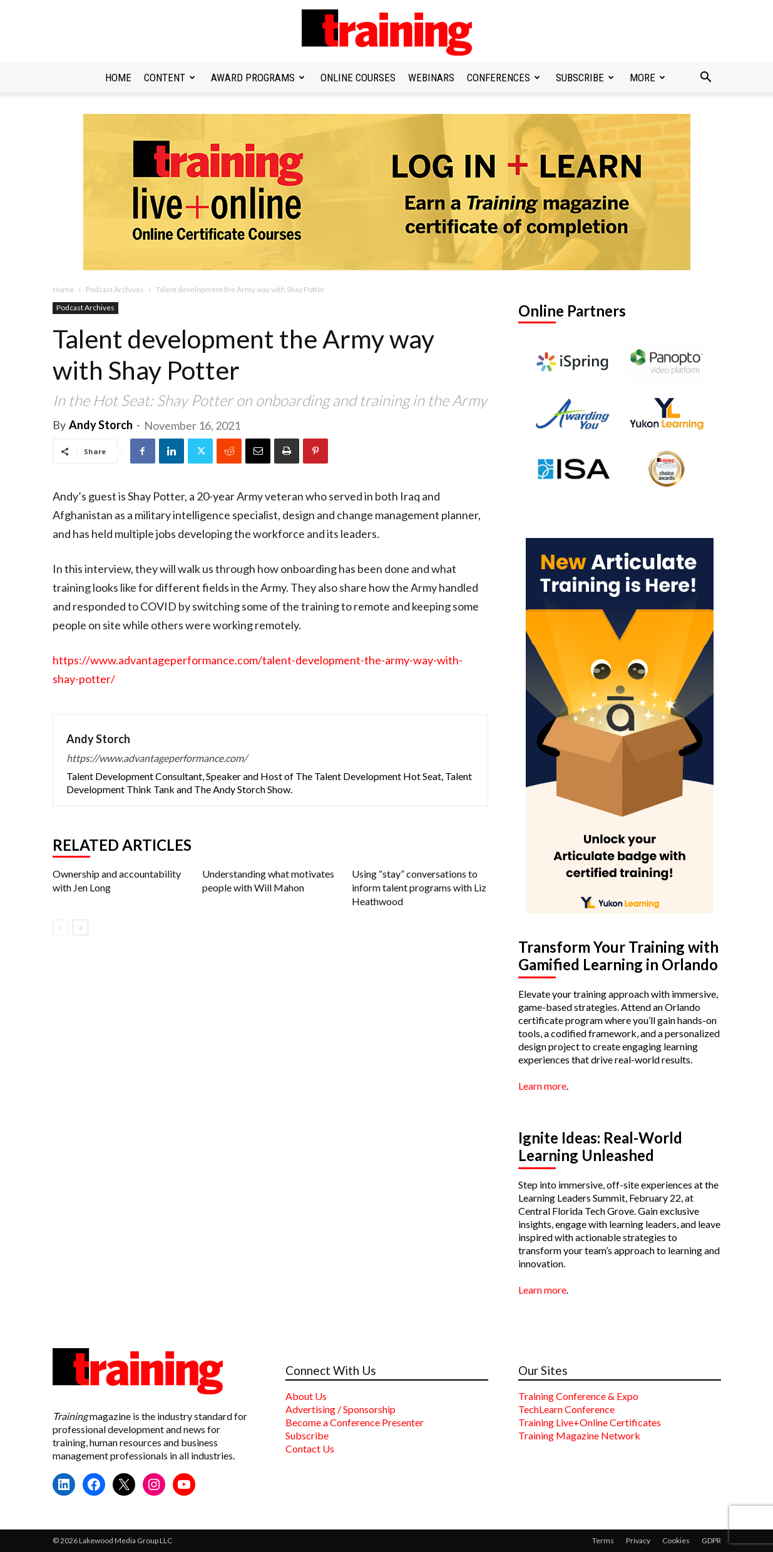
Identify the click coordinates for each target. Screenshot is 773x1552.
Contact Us (309, 1448)
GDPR (711, 1540)
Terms (603, 1540)
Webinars (431, 77)
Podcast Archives (115, 289)
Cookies (676, 1540)
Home (118, 77)
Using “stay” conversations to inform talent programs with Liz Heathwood (419, 887)
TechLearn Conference (566, 1409)
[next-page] (80, 927)
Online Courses (358, 77)
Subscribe (585, 77)
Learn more (542, 1086)
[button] (706, 78)
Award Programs (258, 77)
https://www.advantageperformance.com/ (156, 758)
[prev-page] (60, 927)
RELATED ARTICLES (122, 845)
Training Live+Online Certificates (589, 1422)
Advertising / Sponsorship (340, 1409)
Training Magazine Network (579, 1435)
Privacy (638, 1540)
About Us (306, 1396)
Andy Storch (101, 425)
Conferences (503, 77)
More (647, 77)
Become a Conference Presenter (354, 1422)
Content (169, 77)
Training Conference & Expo (578, 1396)
